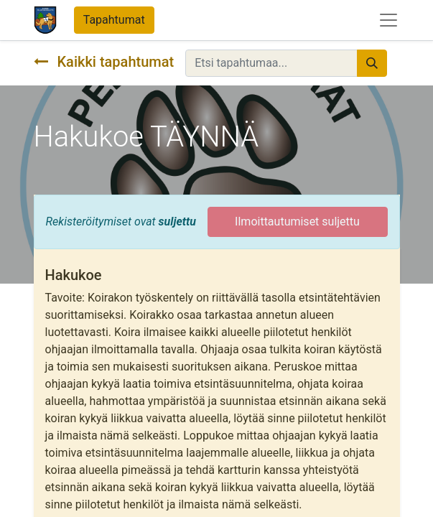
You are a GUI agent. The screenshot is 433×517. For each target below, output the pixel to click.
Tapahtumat (114, 20)
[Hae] (372, 63)
